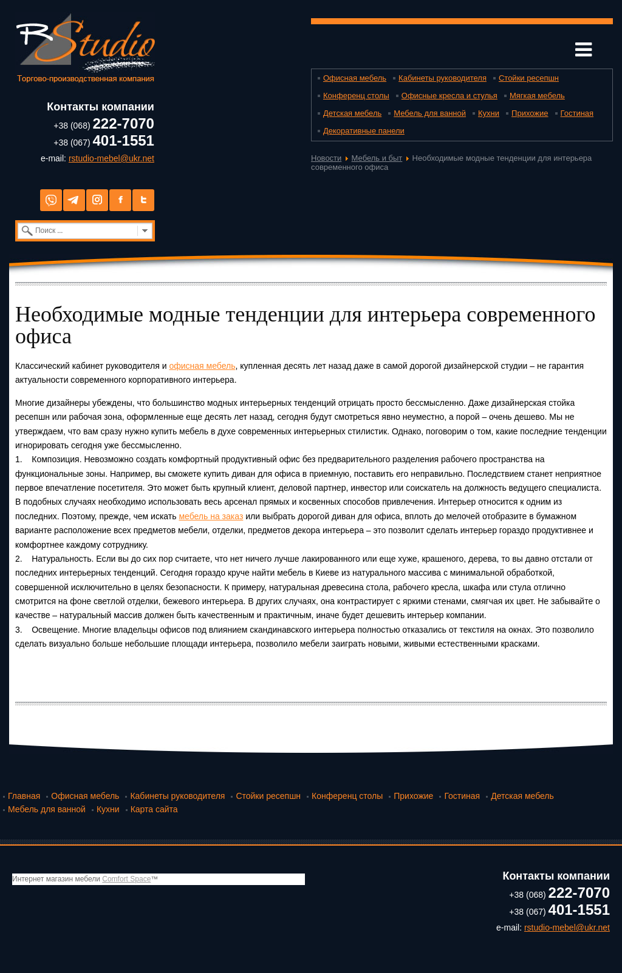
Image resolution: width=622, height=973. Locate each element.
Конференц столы (356, 95)
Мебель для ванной (430, 113)
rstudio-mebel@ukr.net (111, 158)
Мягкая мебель (537, 95)
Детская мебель (352, 113)
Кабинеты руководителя (442, 77)
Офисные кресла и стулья (449, 95)
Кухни (488, 113)
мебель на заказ (211, 516)
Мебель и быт (377, 158)
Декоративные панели (364, 130)
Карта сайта (154, 809)
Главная (24, 796)
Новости (326, 158)
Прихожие (529, 113)
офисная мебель (202, 366)
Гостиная (577, 113)
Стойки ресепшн (529, 77)
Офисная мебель (354, 77)
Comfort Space (126, 879)
